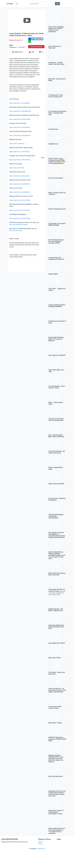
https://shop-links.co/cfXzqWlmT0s (20, 135)
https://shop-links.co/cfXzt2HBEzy (19, 192)
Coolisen (10, 4)
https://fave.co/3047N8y (16, 168)
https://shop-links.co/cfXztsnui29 (19, 176)
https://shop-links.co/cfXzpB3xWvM (20, 111)
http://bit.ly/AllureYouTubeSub (18, 224)
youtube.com (41, 848)
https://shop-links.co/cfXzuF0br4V (19, 210)
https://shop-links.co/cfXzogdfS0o (19, 103)
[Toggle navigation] (16, 3)
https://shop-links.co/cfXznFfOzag (19, 218)
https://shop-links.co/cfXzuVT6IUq (19, 200)
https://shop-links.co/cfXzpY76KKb (19, 119)
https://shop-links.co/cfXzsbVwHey (19, 160)
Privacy (40, 844)
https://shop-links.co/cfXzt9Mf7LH (19, 184)
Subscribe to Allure (36, 46)
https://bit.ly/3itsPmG (15, 230)
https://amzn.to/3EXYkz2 (16, 143)
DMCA (40, 842)
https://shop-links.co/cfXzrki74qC (19, 151)
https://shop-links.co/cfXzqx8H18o (19, 127)
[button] (57, 3)
